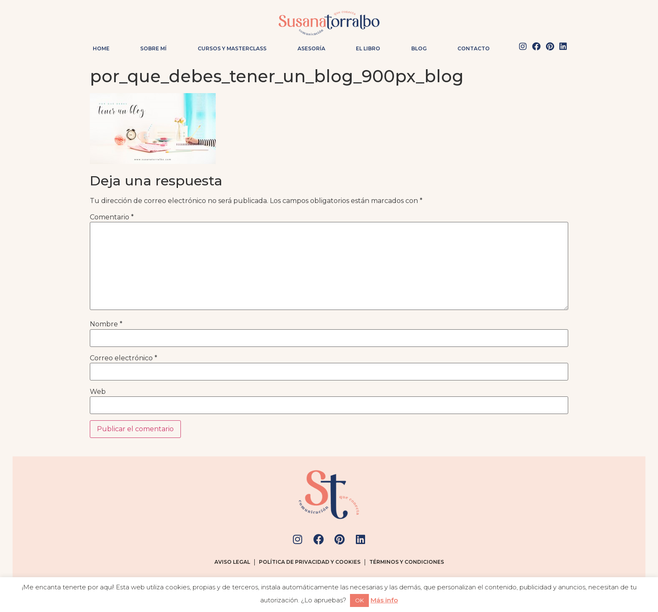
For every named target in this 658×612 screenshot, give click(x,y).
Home (101, 48)
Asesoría (311, 48)
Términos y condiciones (406, 562)
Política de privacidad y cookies (309, 562)
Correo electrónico (123, 358)
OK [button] (359, 600)
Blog (419, 48)
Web (98, 391)
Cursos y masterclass (232, 48)
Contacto (473, 48)
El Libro (368, 48)
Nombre (106, 324)
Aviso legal (232, 562)
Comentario (112, 217)
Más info (384, 600)
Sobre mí (153, 48)
